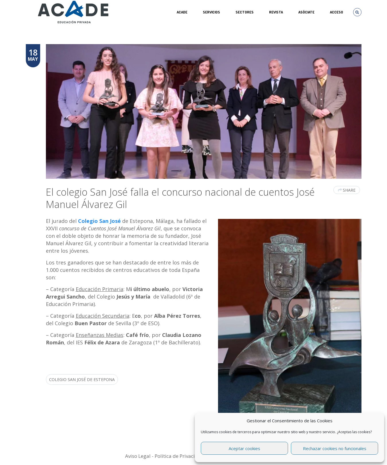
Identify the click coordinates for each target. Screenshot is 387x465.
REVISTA (276, 12)
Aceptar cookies (244, 448)
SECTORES (245, 12)
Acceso (336, 12)
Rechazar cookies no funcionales (334, 448)
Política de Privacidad (179, 456)
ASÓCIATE (306, 12)
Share (346, 190)
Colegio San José (99, 220)
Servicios (211, 12)
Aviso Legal (138, 456)
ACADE (182, 12)
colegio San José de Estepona (82, 379)
